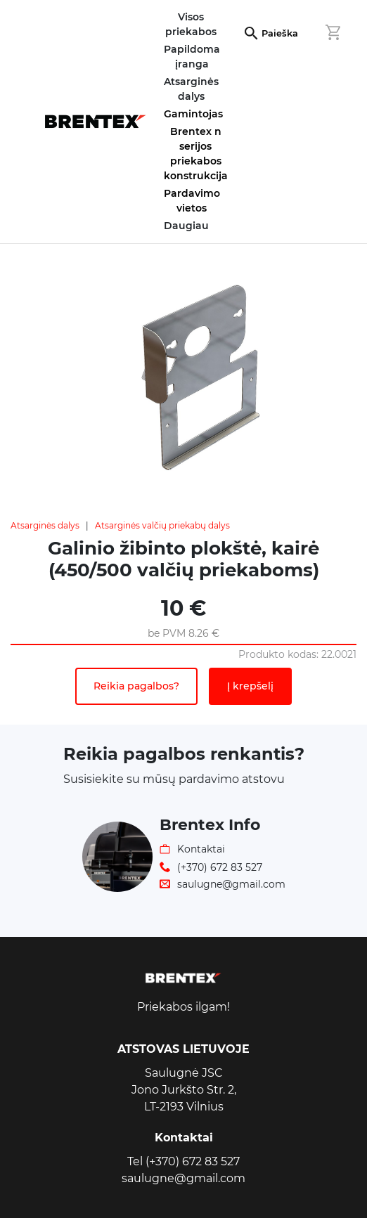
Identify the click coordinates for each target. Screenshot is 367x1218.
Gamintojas (193, 114)
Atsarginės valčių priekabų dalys (162, 525)
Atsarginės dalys (45, 525)
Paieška (280, 33)
